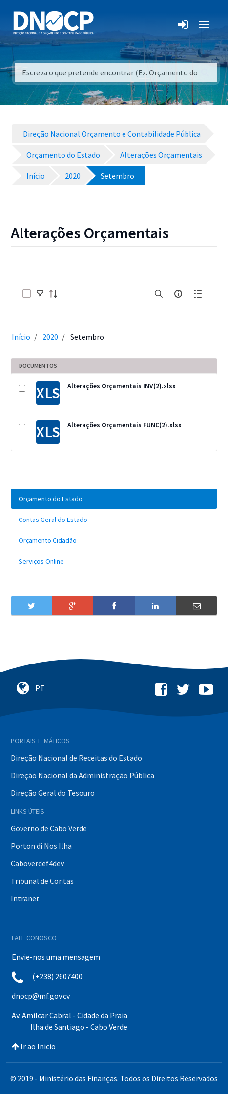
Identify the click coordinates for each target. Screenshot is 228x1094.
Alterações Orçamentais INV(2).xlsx (121, 385)
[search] (158, 294)
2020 (50, 336)
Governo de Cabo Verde (49, 828)
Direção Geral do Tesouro (53, 793)
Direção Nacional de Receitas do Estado (76, 758)
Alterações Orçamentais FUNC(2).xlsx (124, 424)
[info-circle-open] (178, 294)
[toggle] (40, 294)
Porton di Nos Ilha (41, 846)
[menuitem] (114, 499)
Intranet (25, 898)
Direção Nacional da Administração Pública (82, 775)
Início (21, 336)
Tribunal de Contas (42, 881)
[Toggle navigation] (107, 25)
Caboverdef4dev (37, 863)
